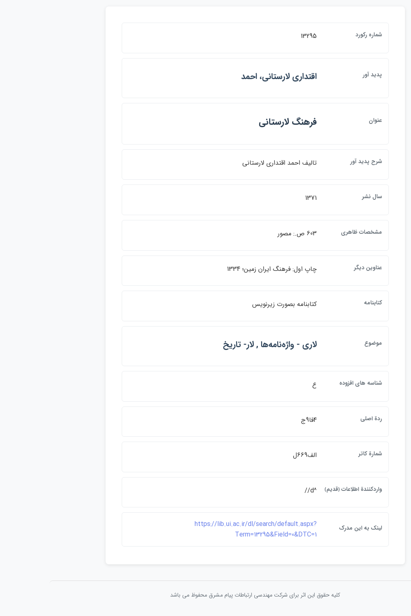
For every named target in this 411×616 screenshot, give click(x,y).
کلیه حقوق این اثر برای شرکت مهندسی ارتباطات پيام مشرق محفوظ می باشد (205, 595)
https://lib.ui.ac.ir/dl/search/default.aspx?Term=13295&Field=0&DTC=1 (206, 529)
